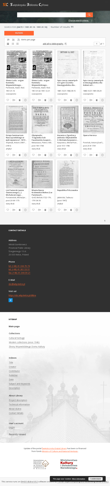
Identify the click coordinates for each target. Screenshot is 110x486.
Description (14, 388)
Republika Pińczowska (67, 190)
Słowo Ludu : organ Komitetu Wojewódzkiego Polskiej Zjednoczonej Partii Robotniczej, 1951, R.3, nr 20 (42, 82)
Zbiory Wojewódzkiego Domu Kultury (27, 346)
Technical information (19, 404)
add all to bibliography (55, 43)
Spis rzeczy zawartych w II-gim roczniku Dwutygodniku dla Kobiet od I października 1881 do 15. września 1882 (67, 82)
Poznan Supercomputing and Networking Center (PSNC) (82, 481)
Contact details (16, 413)
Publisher (13, 375)
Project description (18, 400)
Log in (12, 427)
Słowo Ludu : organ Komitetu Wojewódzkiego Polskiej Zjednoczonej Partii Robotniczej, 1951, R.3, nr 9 (16, 82)
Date (11, 379)
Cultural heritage (17, 338)
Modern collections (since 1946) (24, 342)
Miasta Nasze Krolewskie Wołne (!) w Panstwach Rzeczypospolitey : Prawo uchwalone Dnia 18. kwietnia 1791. (42, 192)
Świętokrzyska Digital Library (54, 448)
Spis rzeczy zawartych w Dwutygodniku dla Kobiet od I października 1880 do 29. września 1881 (93, 82)
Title (11, 362)
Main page (14, 326)
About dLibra (15, 408)
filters (19, 33)
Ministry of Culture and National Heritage (60, 451)
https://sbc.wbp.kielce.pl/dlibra (22, 295)
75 (18, 40)
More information (78, 479)
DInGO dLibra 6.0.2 (29, 481)
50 (13, 40)
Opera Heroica (90, 135)
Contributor (14, 371)
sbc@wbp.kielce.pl (17, 284)
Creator (12, 366)
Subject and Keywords (19, 383)
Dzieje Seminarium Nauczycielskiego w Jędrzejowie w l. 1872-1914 (16, 137)
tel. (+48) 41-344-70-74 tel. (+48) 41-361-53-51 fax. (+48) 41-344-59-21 (19, 269)
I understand (95, 479)
